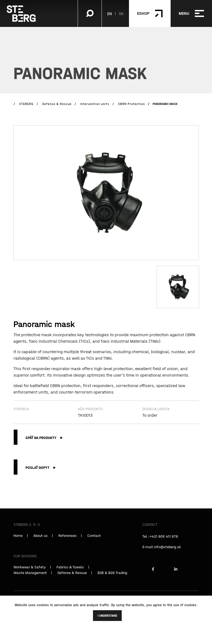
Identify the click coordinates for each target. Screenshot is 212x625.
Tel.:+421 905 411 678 (160, 540)
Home (18, 539)
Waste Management (30, 576)
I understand (107, 615)
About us (40, 539)
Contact (94, 539)
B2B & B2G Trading (112, 576)
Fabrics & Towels (70, 570)
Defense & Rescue (72, 576)
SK (121, 13)
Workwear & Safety (29, 570)
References (67, 539)
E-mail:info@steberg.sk (161, 550)
